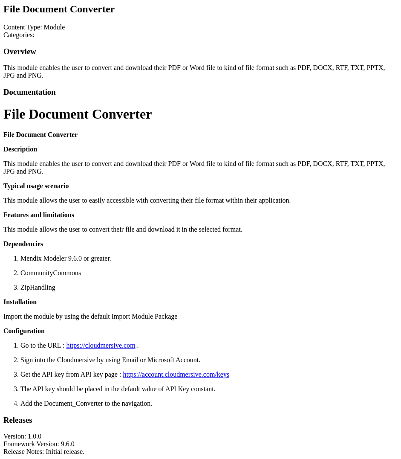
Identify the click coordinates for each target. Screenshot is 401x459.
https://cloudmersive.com (100, 345)
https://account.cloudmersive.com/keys (176, 374)
